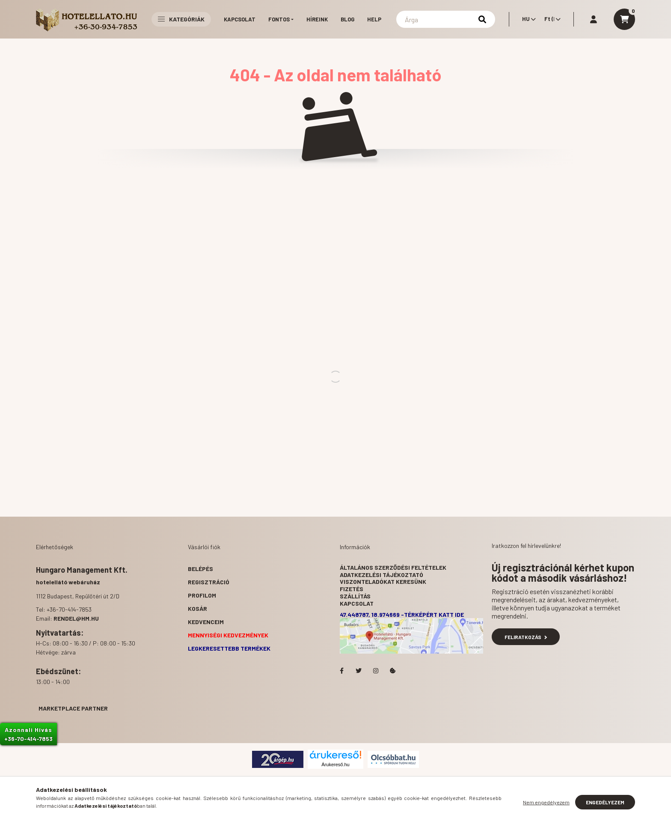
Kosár (197, 608)
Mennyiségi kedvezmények (228, 635)
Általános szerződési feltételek (393, 567)
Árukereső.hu (335, 764)
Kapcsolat (239, 19)
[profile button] (593, 19)
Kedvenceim (206, 621)
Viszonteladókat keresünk (383, 581)
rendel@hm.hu (76, 618)
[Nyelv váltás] (527, 19)
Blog (347, 19)
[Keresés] (445, 19)
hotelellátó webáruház (68, 582)
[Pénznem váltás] (550, 19)
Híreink (317, 19)
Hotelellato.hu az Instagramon (375, 670)
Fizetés (351, 588)
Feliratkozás (526, 637)
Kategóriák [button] (181, 19)
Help (374, 19)
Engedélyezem (605, 802)
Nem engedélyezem (546, 802)
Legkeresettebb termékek (229, 648)
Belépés (200, 568)
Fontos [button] (279, 19)
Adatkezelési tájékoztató (381, 574)
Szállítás (355, 596)
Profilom (202, 595)
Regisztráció (208, 582)
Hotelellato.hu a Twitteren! (358, 670)
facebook (341, 670)
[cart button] (624, 19)
